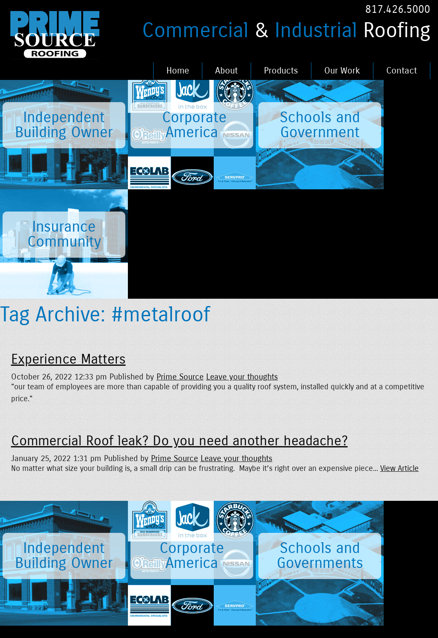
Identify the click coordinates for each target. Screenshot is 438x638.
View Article (399, 359)
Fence (211, 568)
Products (281, 70)
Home (177, 70)
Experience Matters (68, 250)
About (226, 70)
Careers (120, 542)
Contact (401, 70)
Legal (163, 542)
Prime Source (180, 267)
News (71, 542)
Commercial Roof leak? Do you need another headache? (179, 331)
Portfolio (214, 542)
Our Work (342, 70)
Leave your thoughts (242, 267)
